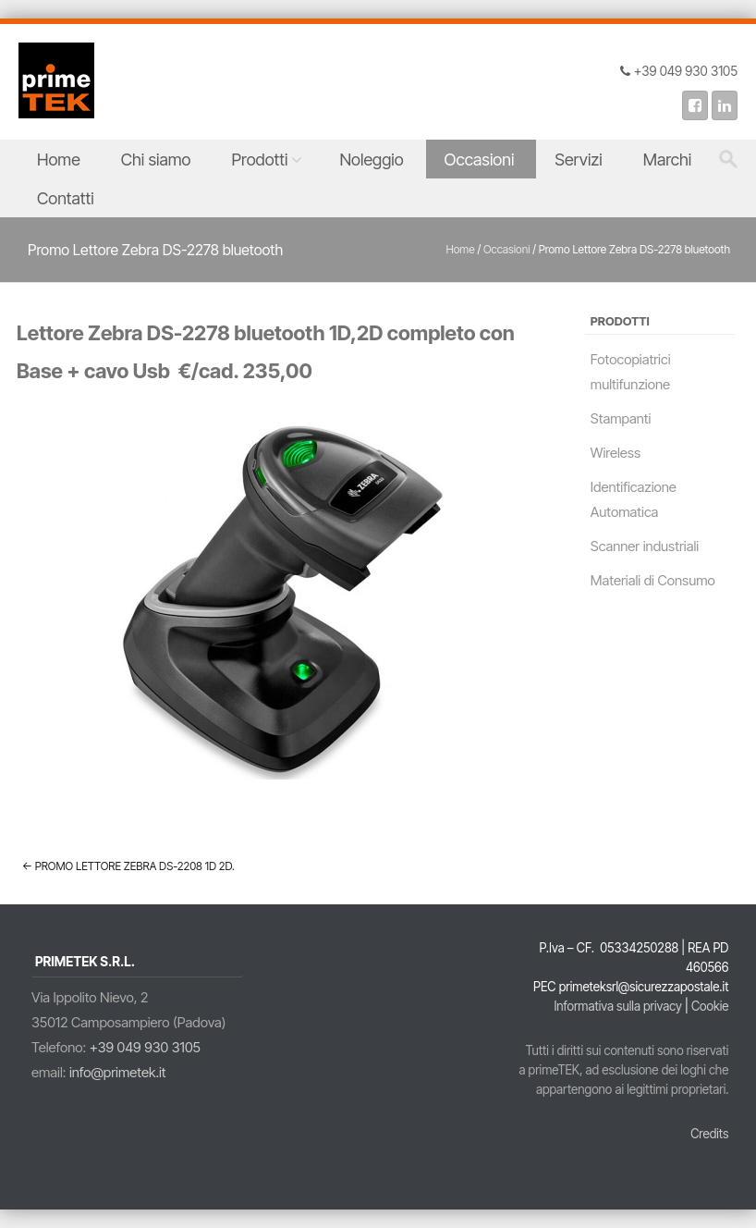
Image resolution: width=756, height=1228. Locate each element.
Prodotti (260, 159)
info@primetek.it (117, 1072)
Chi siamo (156, 159)
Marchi (667, 159)
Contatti (65, 198)
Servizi (578, 159)
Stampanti (621, 418)
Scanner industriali (645, 546)
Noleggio (371, 159)
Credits (709, 1133)
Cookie (710, 1006)
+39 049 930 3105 (145, 1047)
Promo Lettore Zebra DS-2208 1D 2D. (128, 866)
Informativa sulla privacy (617, 1006)
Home (58, 159)
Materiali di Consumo (653, 580)
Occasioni (480, 159)
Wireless (615, 452)
